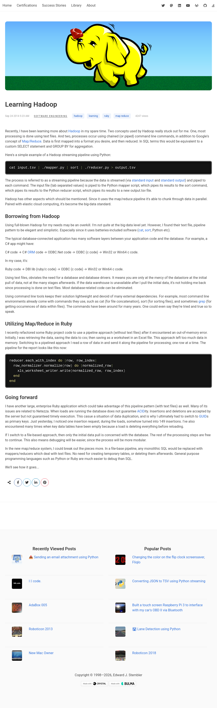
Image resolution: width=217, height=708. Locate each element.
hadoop (78, 116)
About (91, 5)
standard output (173, 180)
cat (141, 230)
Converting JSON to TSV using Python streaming (168, 581)
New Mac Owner (41, 653)
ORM (31, 252)
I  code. (35, 581)
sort (148, 230)
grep (202, 301)
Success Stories (54, 5)
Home (7, 5)
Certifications (27, 5)
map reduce (122, 116)
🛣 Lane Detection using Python (156, 629)
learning (93, 116)
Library (76, 5)
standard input (143, 180)
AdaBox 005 (38, 605)
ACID (141, 411)
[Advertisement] (108, 515)
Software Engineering (50, 116)
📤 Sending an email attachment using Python (63, 557)
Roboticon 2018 (144, 653)
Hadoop (74, 131)
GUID (203, 416)
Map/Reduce (31, 141)
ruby (106, 116)
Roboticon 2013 (41, 629)
